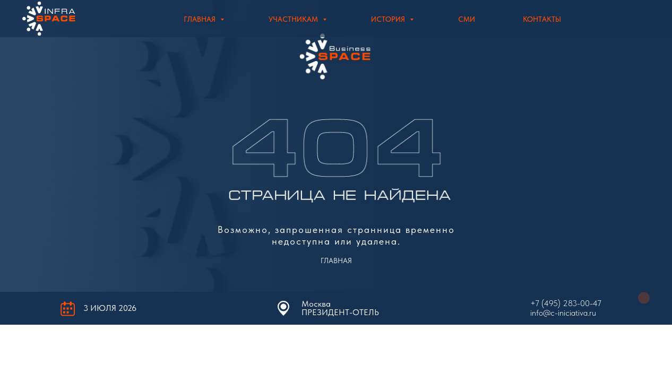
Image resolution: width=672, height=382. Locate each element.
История (389, 19)
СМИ (466, 19)
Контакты (542, 19)
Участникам (294, 19)
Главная (201, 19)
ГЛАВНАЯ (336, 260)
